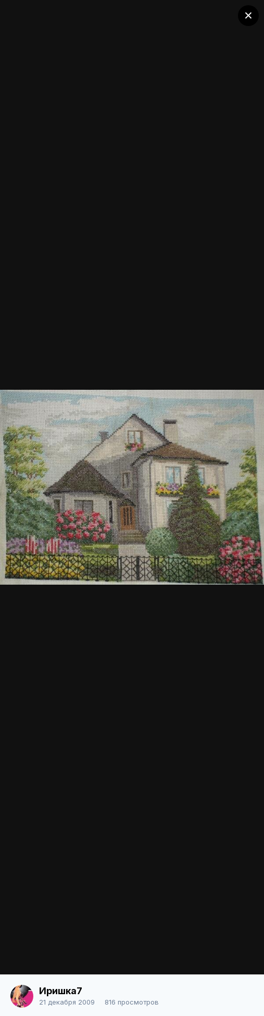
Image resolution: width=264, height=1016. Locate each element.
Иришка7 (60, 990)
